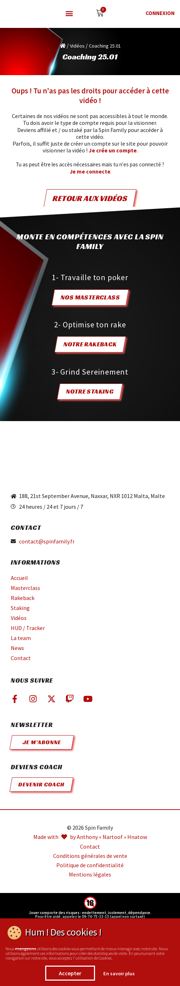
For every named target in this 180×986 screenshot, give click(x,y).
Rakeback (22, 597)
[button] (69, 13)
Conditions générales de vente (90, 856)
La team (21, 637)
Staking (20, 607)
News (17, 647)
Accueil (19, 577)
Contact (21, 658)
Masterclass (25, 587)
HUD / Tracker (28, 627)
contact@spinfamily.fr (47, 541)
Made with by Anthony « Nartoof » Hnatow (90, 837)
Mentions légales (90, 874)
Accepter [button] (70, 973)
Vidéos (77, 46)
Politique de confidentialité (90, 865)
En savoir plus (119, 973)
